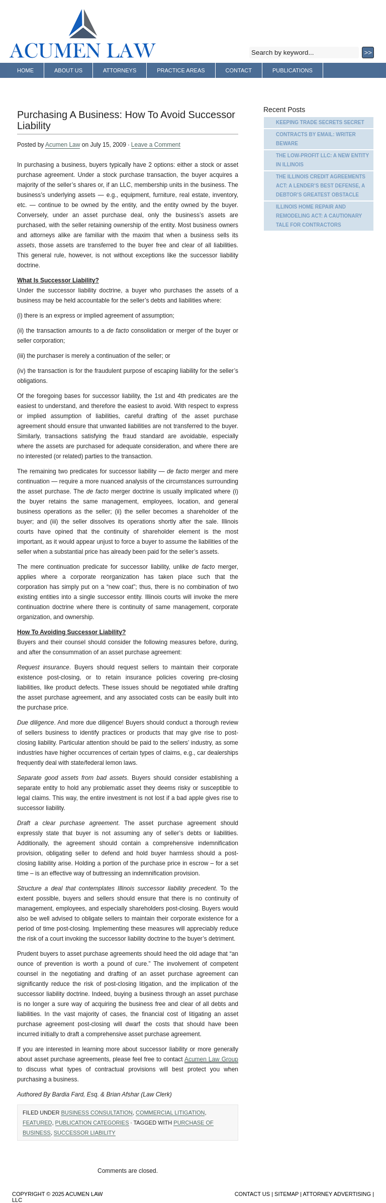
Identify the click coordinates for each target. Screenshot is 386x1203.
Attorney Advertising (51, 86)
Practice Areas (181, 70)
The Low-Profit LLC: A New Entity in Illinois (322, 160)
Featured (37, 1123)
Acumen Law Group (211, 1059)
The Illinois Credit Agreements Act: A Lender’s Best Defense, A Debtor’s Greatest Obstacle (320, 185)
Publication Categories (92, 1123)
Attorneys (119, 70)
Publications (292, 70)
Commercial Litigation (170, 1113)
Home (25, 70)
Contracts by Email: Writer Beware (316, 139)
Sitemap (286, 1194)
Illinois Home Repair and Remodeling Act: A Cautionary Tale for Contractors (319, 216)
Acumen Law (62, 144)
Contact (239, 70)
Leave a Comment (155, 144)
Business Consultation (96, 1113)
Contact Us (252, 1194)
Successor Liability (85, 1133)
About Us (68, 70)
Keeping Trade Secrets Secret (320, 122)
